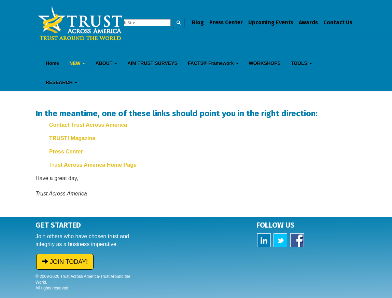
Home (52, 63)
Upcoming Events (270, 22)
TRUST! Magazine (72, 138)
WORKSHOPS (265, 63)
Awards (308, 22)
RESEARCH (61, 82)
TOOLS (301, 63)
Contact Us (337, 22)
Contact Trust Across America (88, 125)
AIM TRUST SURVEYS (152, 63)
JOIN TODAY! (65, 261)
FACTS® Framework (213, 63)
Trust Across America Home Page (93, 165)
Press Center (226, 22)
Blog (198, 22)
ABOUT (106, 63)
